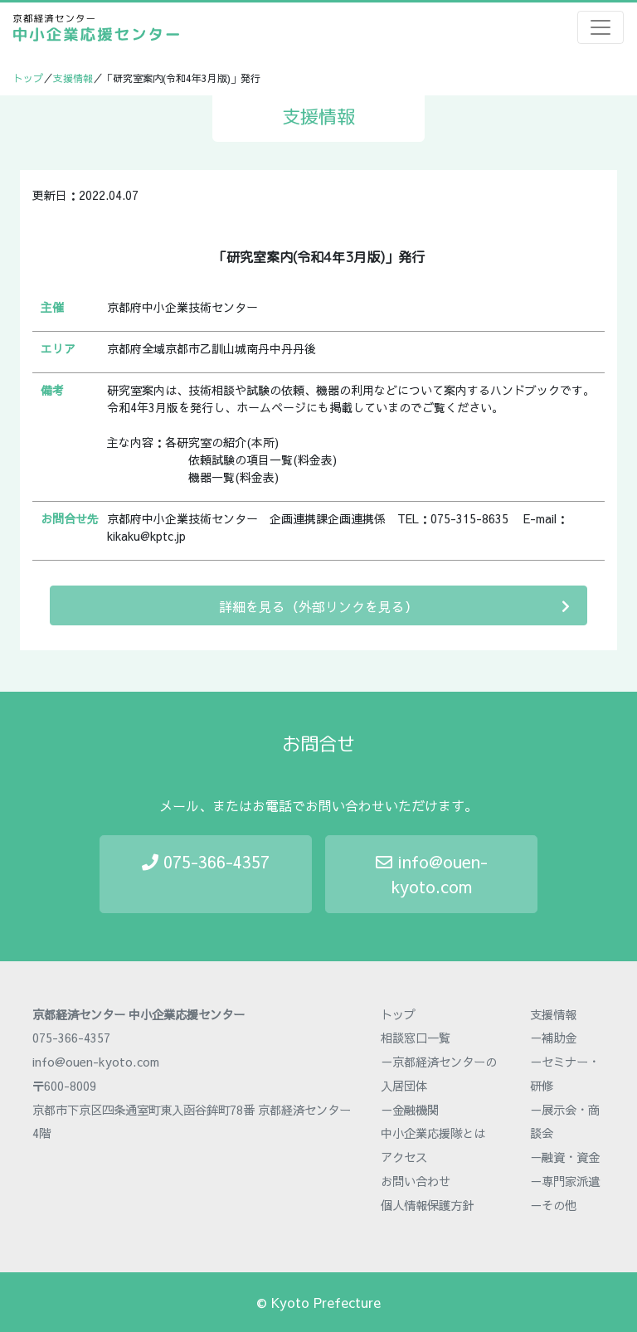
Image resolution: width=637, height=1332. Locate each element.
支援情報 (73, 78)
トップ (28, 78)
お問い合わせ (415, 1181)
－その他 (553, 1205)
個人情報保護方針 (427, 1205)
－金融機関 (410, 1109)
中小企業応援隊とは (433, 1133)
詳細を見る (394, 605)
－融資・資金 (565, 1157)
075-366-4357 (206, 861)
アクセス (404, 1157)
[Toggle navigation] (600, 27)
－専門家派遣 (565, 1181)
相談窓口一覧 (415, 1037)
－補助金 (553, 1037)
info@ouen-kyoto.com (432, 873)
